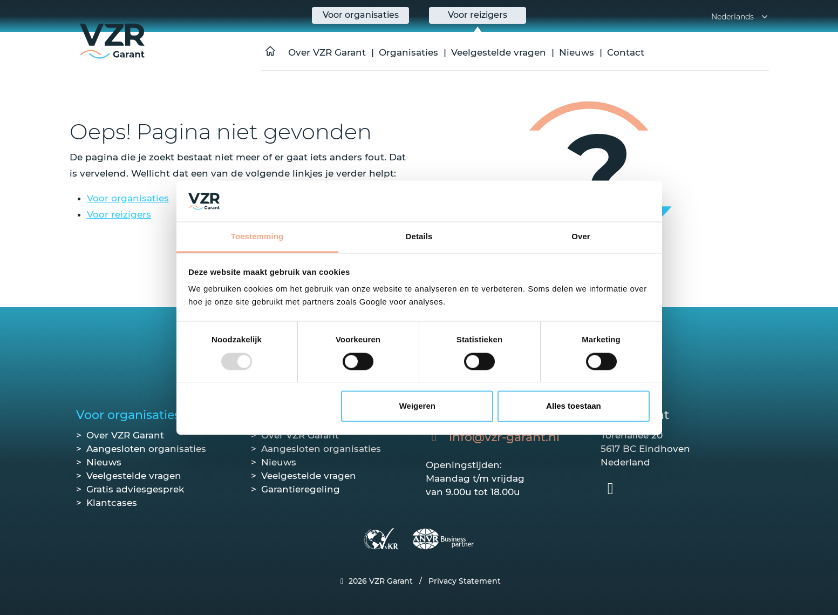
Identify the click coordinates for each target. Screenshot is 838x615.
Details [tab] (419, 236)
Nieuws (576, 52)
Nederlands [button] (740, 17)
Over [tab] (580, 236)
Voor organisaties (128, 198)
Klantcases (111, 502)
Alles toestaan (573, 406)
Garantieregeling (300, 489)
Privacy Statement (464, 581)
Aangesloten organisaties (146, 448)
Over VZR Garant (327, 52)
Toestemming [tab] (257, 236)
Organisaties (408, 52)
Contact (625, 52)
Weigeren (417, 406)
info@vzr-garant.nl (504, 437)
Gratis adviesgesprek (135, 489)
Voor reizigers (119, 214)
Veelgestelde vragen (498, 52)
